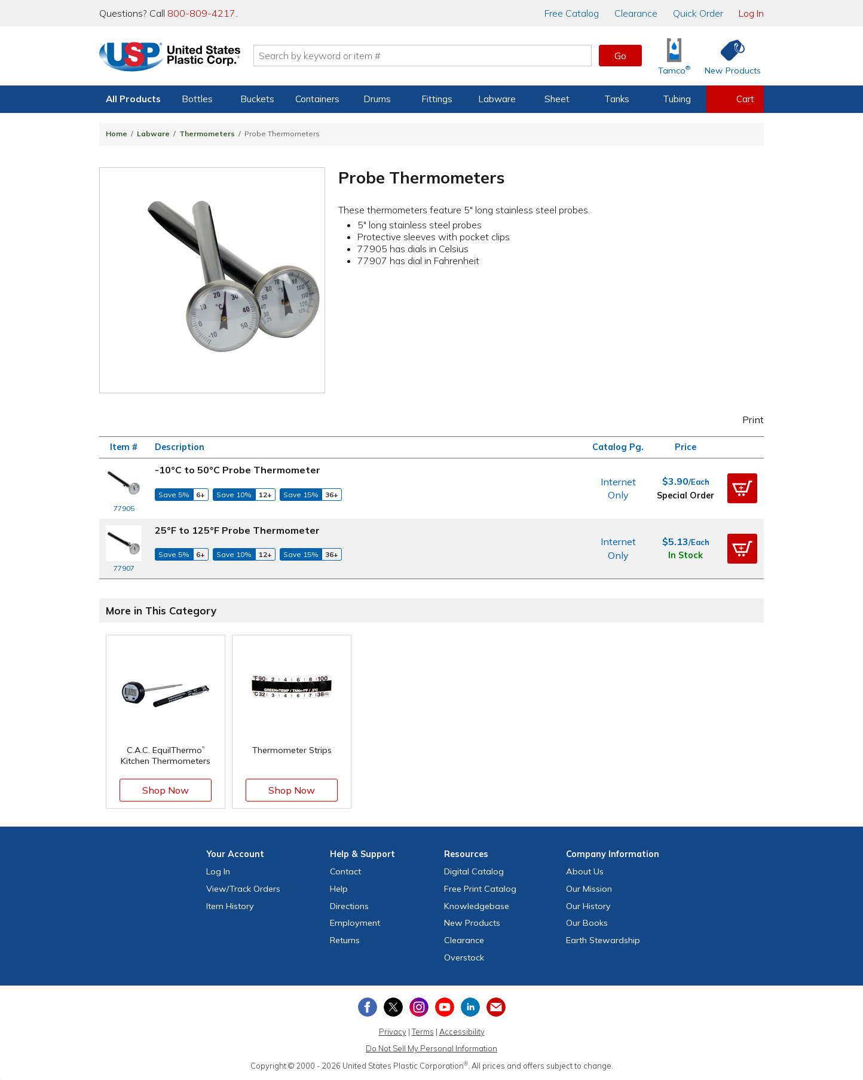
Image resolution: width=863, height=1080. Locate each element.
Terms (423, 1031)
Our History (588, 906)
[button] (742, 488)
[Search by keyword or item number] (422, 55)
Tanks (616, 99)
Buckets (257, 99)
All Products (133, 99)
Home (116, 133)
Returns (345, 940)
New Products (472, 922)
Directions (349, 906)
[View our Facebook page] (368, 1007)
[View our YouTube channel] (445, 1007)
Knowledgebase (476, 906)
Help (339, 888)
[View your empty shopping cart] (735, 99)
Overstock (464, 957)
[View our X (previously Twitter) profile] (393, 1007)
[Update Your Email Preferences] (496, 1007)
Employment (355, 922)
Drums (377, 99)
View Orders (243, 888)
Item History (230, 906)
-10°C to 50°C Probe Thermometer (237, 470)
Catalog (571, 13)
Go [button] (620, 56)
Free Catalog (480, 888)
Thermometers (207, 133)
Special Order (685, 495)
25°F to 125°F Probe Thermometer (237, 530)
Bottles (197, 99)
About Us (585, 871)
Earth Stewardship (603, 940)
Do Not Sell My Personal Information (431, 1048)
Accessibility (462, 1031)
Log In (751, 13)
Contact (345, 871)
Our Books (587, 922)
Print (745, 420)
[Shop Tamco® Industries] (674, 56)
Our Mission (589, 888)
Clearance (635, 13)
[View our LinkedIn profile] (470, 1007)
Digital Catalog (474, 871)
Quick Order (698, 13)
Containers (317, 99)
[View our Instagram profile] (419, 1007)
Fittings (436, 99)
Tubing (677, 99)
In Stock (685, 555)
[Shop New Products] (728, 56)
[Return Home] (169, 58)
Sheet (557, 99)
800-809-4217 (201, 13)
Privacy (392, 1031)
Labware (497, 99)
